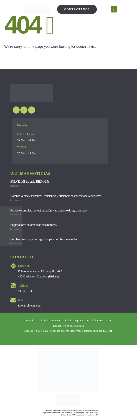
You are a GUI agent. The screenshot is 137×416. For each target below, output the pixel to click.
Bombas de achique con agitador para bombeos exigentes (43, 239)
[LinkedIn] (31, 109)
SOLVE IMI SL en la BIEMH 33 (29, 181)
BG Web (108, 330)
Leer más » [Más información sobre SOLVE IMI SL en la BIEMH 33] (15, 185)
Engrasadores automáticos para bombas (33, 225)
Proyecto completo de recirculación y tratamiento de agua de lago (48, 210)
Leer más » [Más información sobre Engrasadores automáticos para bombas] (15, 229)
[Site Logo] (36, 9)
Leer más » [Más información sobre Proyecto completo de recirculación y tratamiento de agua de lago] (15, 214)
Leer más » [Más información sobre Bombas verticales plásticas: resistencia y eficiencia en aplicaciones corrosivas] (15, 200)
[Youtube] (16, 109)
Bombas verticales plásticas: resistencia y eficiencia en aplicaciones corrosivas (55, 196)
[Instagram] (23, 109)
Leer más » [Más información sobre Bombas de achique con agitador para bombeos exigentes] (15, 243)
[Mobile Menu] (114, 9)
